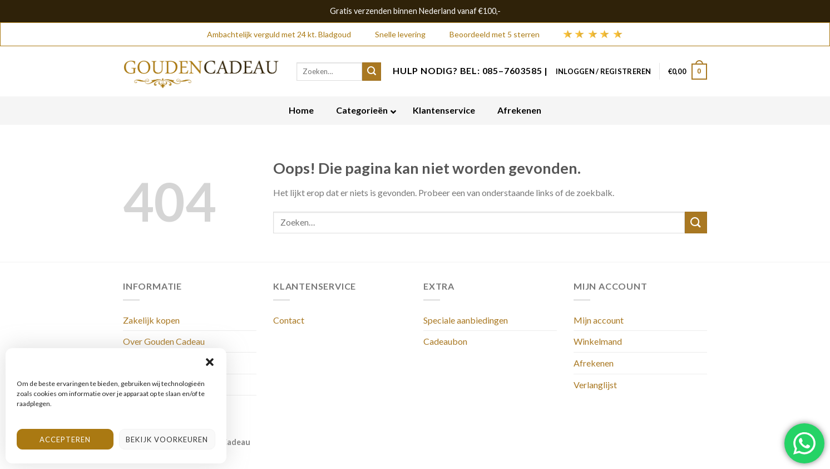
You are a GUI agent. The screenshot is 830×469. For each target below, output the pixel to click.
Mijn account (599, 320)
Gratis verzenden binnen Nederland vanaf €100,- (415, 11)
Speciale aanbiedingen (465, 320)
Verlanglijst (595, 384)
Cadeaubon (445, 341)
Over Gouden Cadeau (164, 341)
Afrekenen (594, 363)
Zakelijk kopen (151, 320)
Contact (288, 320)
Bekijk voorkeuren (167, 439)
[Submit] (696, 222)
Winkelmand (598, 341)
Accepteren (65, 439)
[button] (209, 362)
